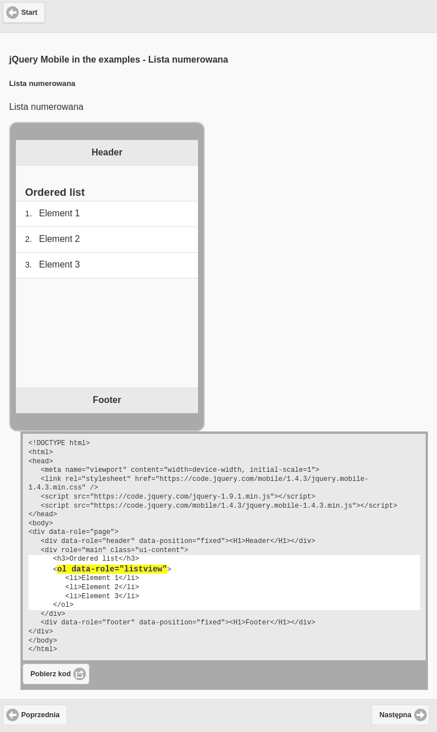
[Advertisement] (218, 15)
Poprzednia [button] (40, 715)
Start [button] (29, 13)
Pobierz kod (51, 674)
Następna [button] (395, 715)
